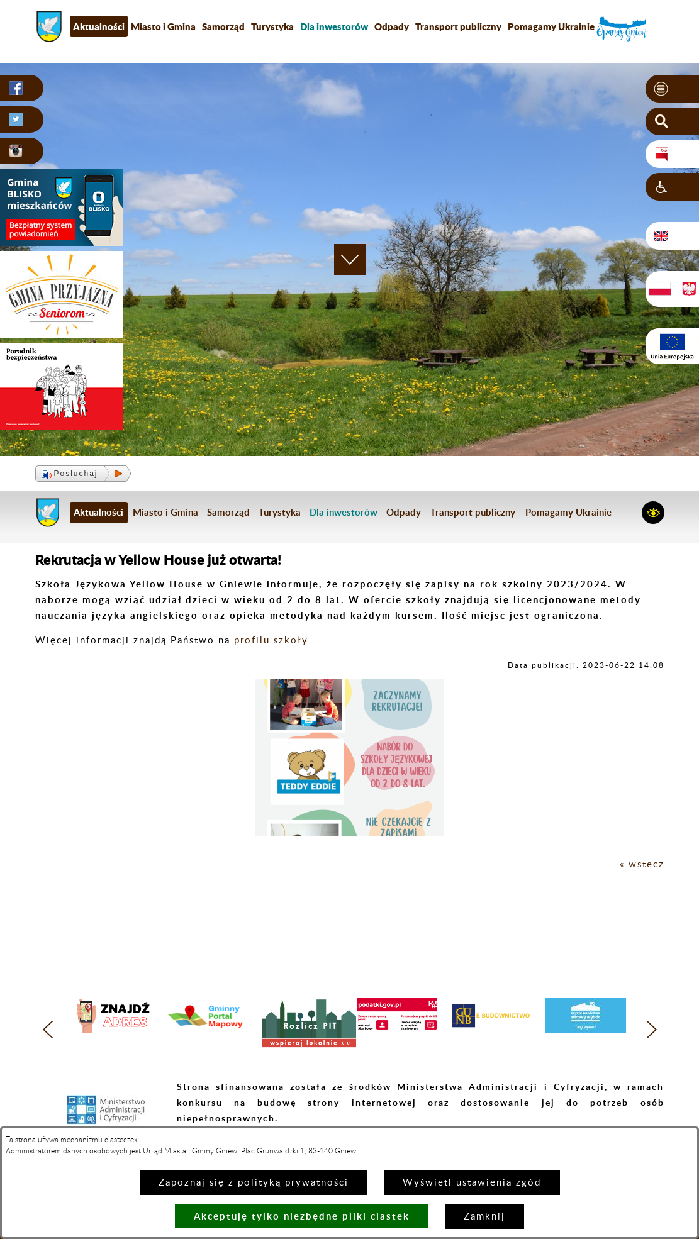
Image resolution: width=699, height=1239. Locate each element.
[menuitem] (334, 26)
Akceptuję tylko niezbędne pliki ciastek (302, 1216)
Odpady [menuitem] (391, 26)
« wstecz (642, 864)
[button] (672, 88)
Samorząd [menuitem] (223, 26)
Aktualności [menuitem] (99, 26)
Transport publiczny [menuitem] (458, 26)
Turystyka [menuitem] (272, 26)
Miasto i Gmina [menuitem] (163, 26)
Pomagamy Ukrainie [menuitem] (551, 26)
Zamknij (484, 1216)
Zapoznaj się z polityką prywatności (254, 1182)
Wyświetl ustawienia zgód (472, 1182)
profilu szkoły (271, 640)
